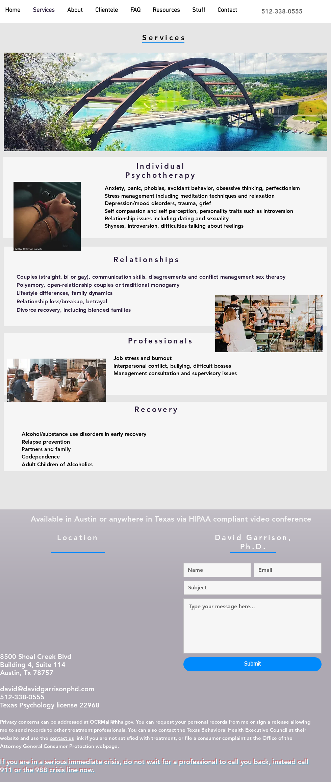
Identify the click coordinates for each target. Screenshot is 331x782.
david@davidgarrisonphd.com (47, 689)
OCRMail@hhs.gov (111, 722)
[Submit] (252, 664)
